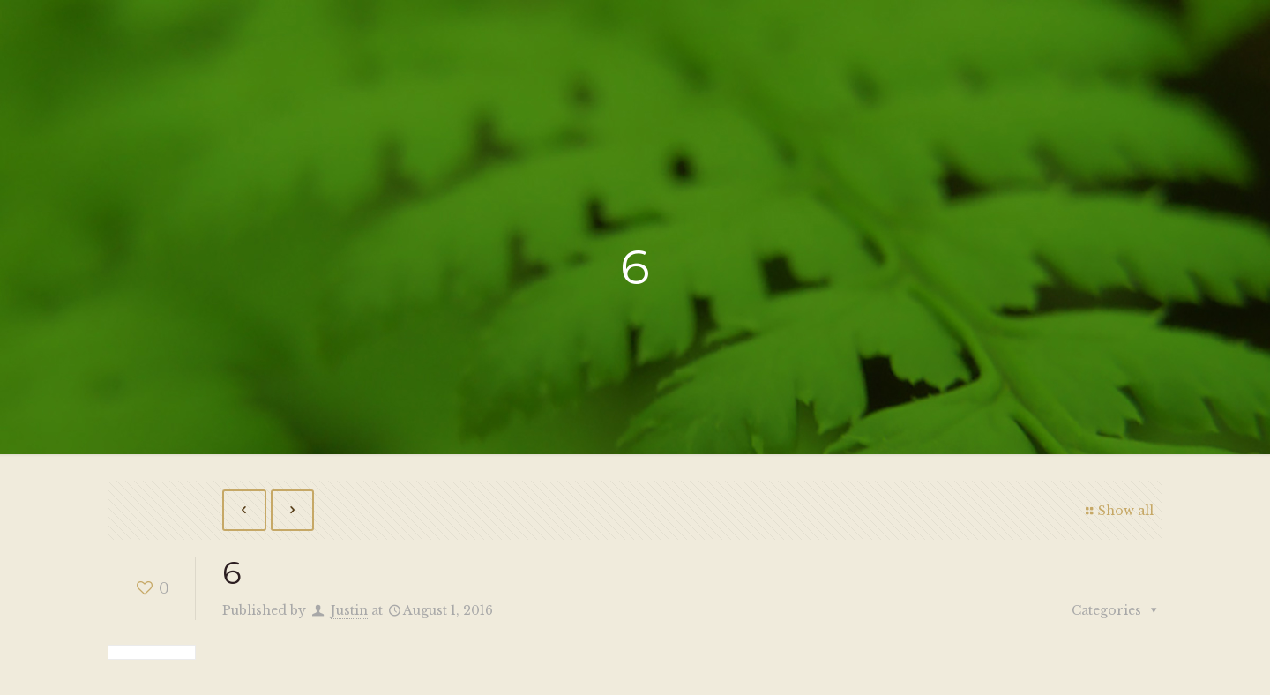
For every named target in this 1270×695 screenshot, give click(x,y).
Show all (1117, 511)
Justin (349, 610)
